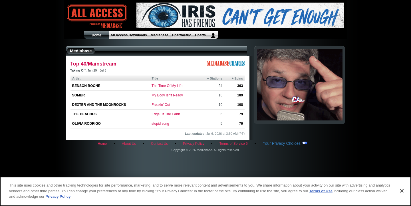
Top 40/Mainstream (93, 64)
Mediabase (159, 35)
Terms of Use (321, 191)
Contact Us (159, 144)
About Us (129, 144)
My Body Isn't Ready (167, 95)
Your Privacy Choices (282, 143)
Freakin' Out (161, 105)
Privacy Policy (193, 144)
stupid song (160, 124)
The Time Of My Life (167, 86)
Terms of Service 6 (233, 144)
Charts (200, 35)
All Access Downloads (128, 35)
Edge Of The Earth (166, 114)
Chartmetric (181, 35)
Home (96, 35)
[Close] (402, 191)
